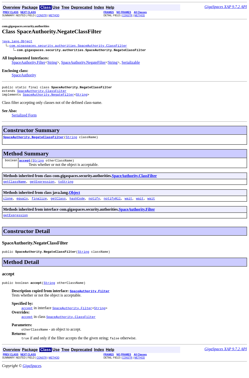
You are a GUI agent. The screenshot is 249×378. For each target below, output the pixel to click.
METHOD (54, 15)
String (52, 63)
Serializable (131, 63)
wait (128, 204)
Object (74, 198)
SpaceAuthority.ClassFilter (41, 93)
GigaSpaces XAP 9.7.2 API (226, 7)
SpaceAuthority (24, 76)
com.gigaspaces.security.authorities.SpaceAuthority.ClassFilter (68, 46)
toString (65, 186)
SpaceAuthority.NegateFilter (83, 63)
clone (8, 204)
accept (25, 164)
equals (22, 204)
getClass (58, 204)
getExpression (42, 186)
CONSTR (41, 15)
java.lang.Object (17, 42)
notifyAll (112, 204)
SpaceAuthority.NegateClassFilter (33, 140)
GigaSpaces (32, 374)
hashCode (77, 204)
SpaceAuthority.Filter (28, 63)
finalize (39, 204)
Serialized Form (24, 118)
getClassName (14, 186)
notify (94, 204)
